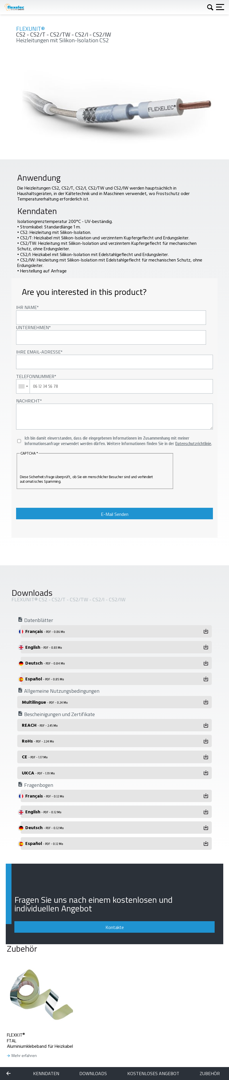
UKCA (38, 772)
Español (44, 678)
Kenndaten (46, 1073)
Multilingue (45, 702)
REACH (39, 725)
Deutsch (45, 662)
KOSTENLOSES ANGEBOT (153, 1073)
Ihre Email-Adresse (38, 351)
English (43, 647)
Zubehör (210, 1073)
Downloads (93, 1073)
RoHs (38, 740)
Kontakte (114, 927)
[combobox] (23, 386)
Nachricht (28, 400)
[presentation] (55, 466)
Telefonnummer (35, 376)
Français (45, 631)
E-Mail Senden (114, 514)
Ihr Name (26, 307)
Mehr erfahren (24, 1055)
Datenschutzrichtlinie (193, 443)
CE (34, 756)
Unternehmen (32, 327)
